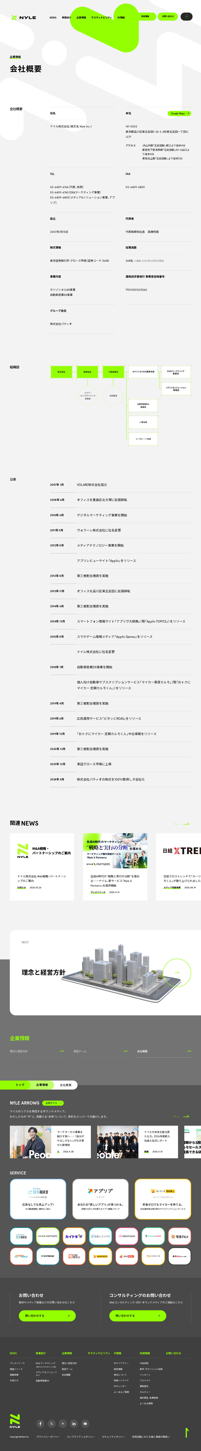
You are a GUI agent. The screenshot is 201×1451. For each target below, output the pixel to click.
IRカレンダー (120, 1386)
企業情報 (81, 17)
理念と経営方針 (37, 1051)
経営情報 (118, 1369)
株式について (120, 1375)
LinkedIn (74, 1424)
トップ (20, 1085)
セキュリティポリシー (113, 1436)
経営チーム (101, 1051)
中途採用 (144, 1363)
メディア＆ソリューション (46, 1373)
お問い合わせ (168, 16)
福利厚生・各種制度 (149, 1398)
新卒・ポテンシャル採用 (151, 1369)
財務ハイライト (121, 1380)
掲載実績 (14, 1375)
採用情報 (145, 16)
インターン (145, 1375)
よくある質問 (146, 1403)
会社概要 (164, 1051)
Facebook (40, 1424)
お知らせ (14, 1380)
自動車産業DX (42, 1381)
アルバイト (145, 1380)
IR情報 (121, 17)
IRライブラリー (121, 1363)
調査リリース (16, 1369)
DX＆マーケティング (46, 1365)
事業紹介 (66, 17)
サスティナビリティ (101, 17)
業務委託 (144, 1386)
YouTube (85, 1424)
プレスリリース (17, 1363)
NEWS (53, 17)
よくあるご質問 (121, 1392)
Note (63, 1424)
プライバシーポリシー (48, 1436)
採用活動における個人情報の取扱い (151, 1436)
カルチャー (145, 1392)
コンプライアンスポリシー (81, 1436)
